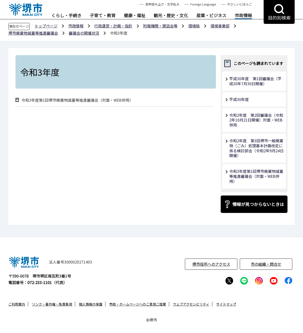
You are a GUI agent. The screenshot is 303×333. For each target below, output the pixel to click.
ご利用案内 (16, 304)
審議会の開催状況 (84, 33)
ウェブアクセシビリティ (191, 304)
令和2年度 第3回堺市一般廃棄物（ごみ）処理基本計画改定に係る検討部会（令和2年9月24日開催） (256, 148)
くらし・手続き (66, 15)
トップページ (46, 26)
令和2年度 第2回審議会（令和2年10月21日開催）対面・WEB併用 (256, 120)
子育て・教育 (102, 15)
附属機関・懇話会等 (160, 26)
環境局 (194, 26)
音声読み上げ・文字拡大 (162, 4)
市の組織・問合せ (266, 264)
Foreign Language (203, 4)
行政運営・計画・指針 (113, 26)
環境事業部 (220, 26)
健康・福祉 (134, 15)
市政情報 (243, 15)
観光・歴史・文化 (171, 15)
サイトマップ (226, 304)
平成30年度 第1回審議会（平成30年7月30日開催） (255, 81)
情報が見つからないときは (258, 204)
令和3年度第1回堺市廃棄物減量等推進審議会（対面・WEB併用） (77, 100)
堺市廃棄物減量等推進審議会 (33, 33)
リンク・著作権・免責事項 (52, 304)
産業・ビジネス (211, 15)
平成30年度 (239, 99)
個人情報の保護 (90, 304)
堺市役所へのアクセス (211, 264)
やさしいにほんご (239, 4)
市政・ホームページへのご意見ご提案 (137, 304)
